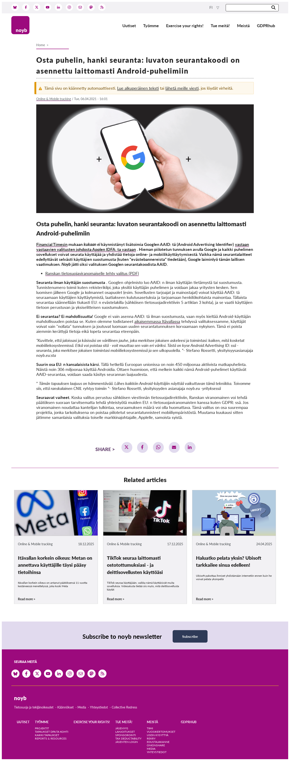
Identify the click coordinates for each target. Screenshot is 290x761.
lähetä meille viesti (182, 88)
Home (40, 45)
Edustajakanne (158, 742)
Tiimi (150, 728)
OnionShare (156, 745)
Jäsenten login (126, 742)
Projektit (42, 728)
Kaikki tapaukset (47, 735)
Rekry (151, 738)
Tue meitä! (220, 25)
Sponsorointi (125, 735)
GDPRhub (266, 25)
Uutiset (129, 25)
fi (211, 8)
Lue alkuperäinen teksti (138, 88)
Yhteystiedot (99, 707)
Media (81, 707)
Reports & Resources (51, 738)
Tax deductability (128, 738)
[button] (126, 447)
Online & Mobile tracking (53, 99)
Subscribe (190, 636)
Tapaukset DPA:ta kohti (51, 731)
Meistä (243, 25)
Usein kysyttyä (157, 735)
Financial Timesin (52, 244)
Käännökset (65, 707)
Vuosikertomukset (161, 731)
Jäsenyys (121, 728)
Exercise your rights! (184, 25)
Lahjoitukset (125, 731)
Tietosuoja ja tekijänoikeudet (33, 707)
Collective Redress (124, 707)
